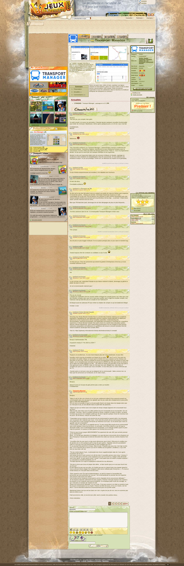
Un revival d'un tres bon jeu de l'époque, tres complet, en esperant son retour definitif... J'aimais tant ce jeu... (44, 191)
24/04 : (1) (35, 151)
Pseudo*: (72, 507)
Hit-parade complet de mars (39, 93)
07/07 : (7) (37, 147)
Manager (141, 63)
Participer (139, 18)
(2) (107, 103)
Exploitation (142, 62)
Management (149, 62)
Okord (51, 176)
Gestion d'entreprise (143, 59)
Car (147, 60)
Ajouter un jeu (35, 125)
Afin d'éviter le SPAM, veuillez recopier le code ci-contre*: (86, 539)
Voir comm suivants (37, 220)
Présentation (78, 89)
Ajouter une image (137, 94)
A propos (150, 18)
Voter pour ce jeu (138, 110)
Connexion (144, 1)
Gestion (141, 58)
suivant (125, 503)
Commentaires (78, 95)
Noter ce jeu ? (137, 208)
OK (168, 564)
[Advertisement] (91, 27)
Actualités (77, 92)
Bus (145, 60)
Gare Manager (135, 215)
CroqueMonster (53, 157)
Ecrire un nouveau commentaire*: (79, 511)
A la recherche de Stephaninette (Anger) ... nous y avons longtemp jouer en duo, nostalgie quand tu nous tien (43, 171)
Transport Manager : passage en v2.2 (94, 103)
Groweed (51, 197)
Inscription (143, 3)
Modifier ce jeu (136, 92)
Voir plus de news (62, 128)
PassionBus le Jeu (136, 218)
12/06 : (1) (39, 148)
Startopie (43, 187)
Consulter (129, 18)
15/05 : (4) (38, 150)
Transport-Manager (79, 390)
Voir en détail (137, 210)
